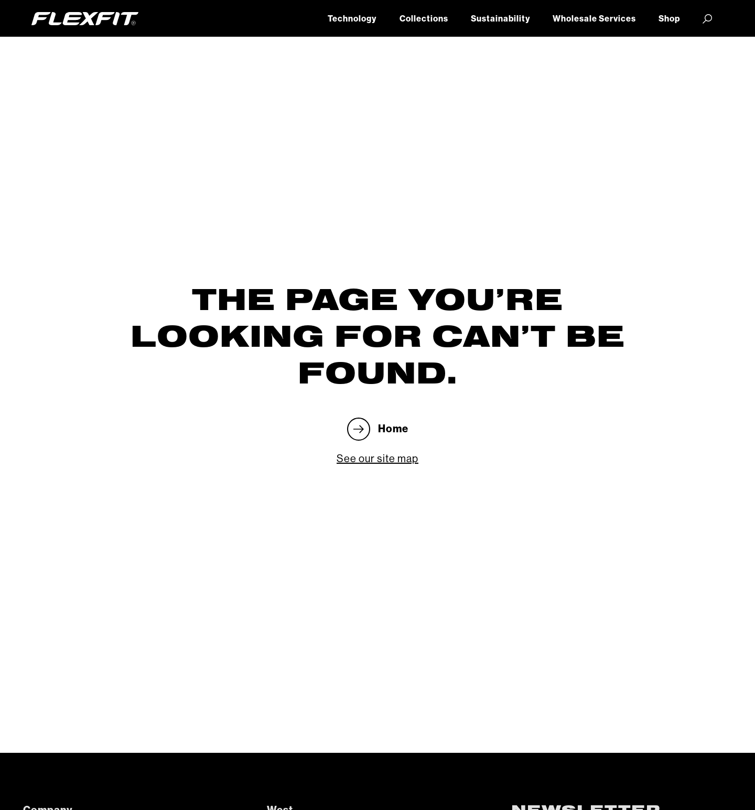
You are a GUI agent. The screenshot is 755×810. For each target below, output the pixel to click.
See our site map (377, 459)
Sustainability (500, 19)
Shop (669, 19)
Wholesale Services (594, 19)
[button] (708, 18)
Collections (424, 19)
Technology (352, 19)
